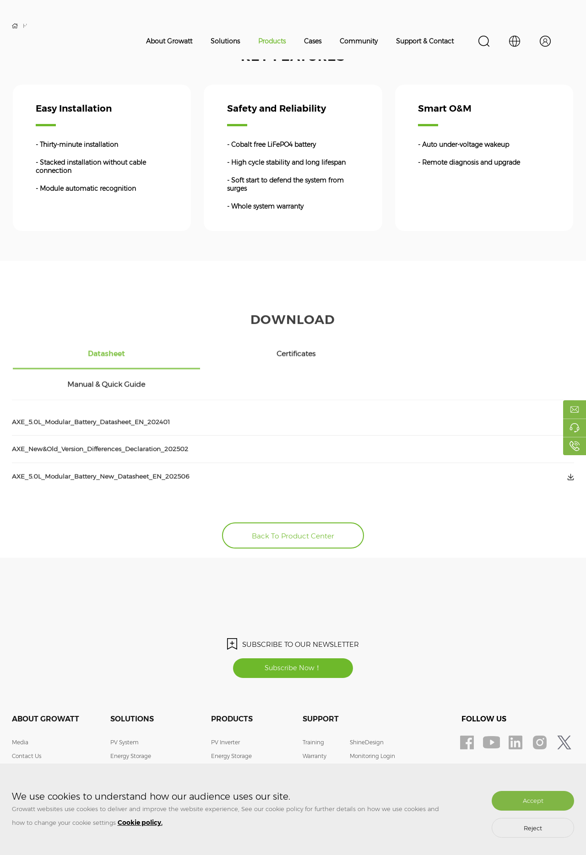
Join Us (21, 742)
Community (359, 41)
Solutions (225, 41)
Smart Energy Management (147, 756)
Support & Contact (425, 41)
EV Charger (125, 742)
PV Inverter (225, 715)
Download (316, 756)
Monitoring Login (372, 729)
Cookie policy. (140, 822)
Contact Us (26, 729)
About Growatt (169, 41)
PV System (124, 715)
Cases (312, 41)
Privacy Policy (367, 756)
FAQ (309, 742)
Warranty (314, 729)
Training (313, 715)
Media (20, 715)
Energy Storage (130, 729)
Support (321, 692)
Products (272, 41)
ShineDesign (367, 715)
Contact (360, 742)
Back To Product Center (293, 506)
